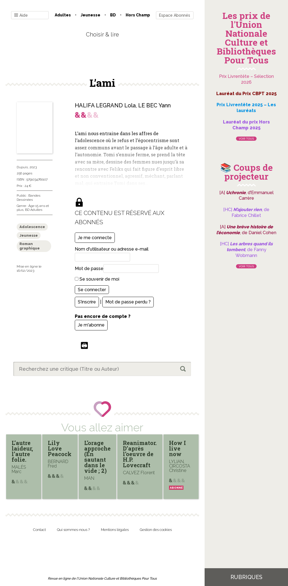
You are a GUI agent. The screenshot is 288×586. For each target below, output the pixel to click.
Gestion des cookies (156, 530)
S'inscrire (87, 302)
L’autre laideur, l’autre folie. (22, 451)
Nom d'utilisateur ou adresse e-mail (111, 249)
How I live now (177, 448)
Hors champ (138, 15)
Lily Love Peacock (59, 448)
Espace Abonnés (174, 15)
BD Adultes (33, 210)
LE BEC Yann (154, 105)
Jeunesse (90, 15)
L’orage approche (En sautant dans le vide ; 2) (97, 456)
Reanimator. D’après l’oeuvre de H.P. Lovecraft (140, 454)
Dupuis (22, 167)
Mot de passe (89, 268)
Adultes (63, 15)
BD (113, 15)
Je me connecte (95, 237)
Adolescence (32, 227)
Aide (21, 15)
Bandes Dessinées (28, 197)
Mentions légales (115, 530)
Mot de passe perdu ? (128, 302)
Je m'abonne (91, 325)
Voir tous (246, 138)
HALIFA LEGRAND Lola (105, 105)
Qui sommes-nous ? (73, 530)
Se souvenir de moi (97, 279)
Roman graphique (29, 246)
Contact (39, 530)
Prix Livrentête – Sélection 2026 (246, 79)
